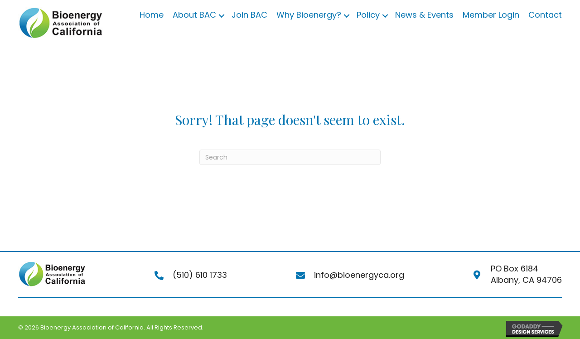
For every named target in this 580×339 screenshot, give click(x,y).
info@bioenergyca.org (359, 275)
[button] (221, 16)
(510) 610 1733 (200, 275)
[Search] (290, 157)
